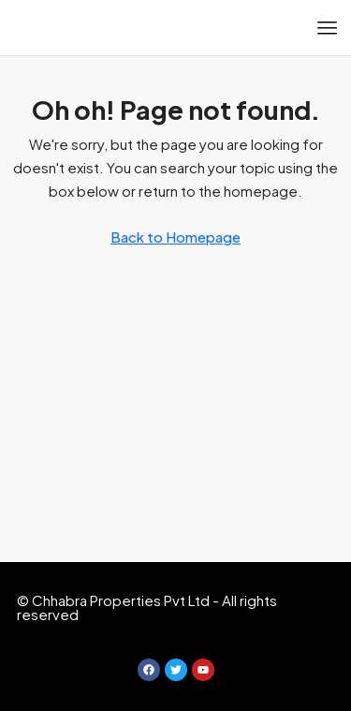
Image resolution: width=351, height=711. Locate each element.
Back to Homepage (175, 236)
